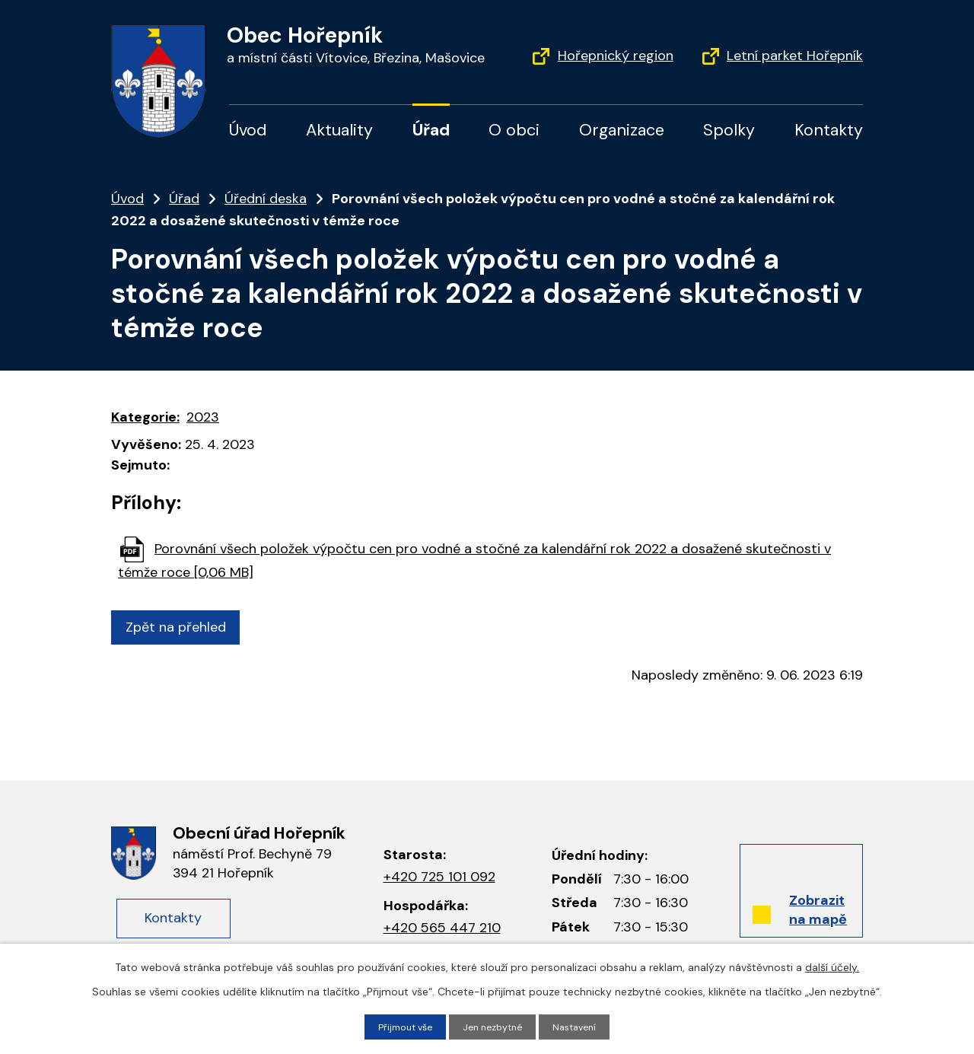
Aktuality (339, 130)
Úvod (248, 130)
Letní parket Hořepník (795, 55)
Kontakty (828, 130)
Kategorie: (145, 417)
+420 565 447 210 (442, 928)
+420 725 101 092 (439, 877)
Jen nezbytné (493, 1026)
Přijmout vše (399, 1026)
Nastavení (582, 1026)
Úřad (431, 130)
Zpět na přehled (182, 627)
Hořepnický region (615, 55)
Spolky (729, 130)
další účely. (832, 965)
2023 (202, 417)
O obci (514, 130)
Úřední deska (265, 198)
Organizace (621, 130)
